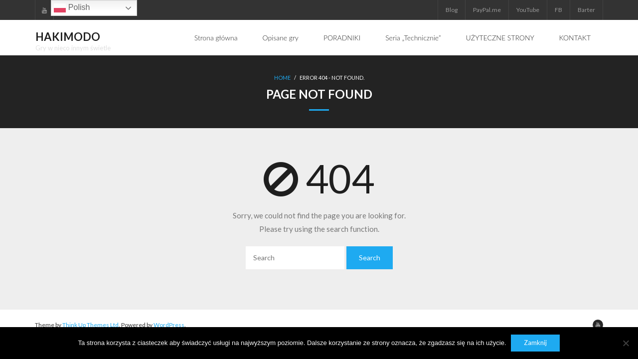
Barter (586, 9)
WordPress (169, 324)
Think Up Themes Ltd (90, 324)
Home (282, 77)
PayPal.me (487, 9)
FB (558, 9)
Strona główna (216, 37)
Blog (452, 9)
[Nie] (626, 343)
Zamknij (535, 343)
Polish (72, 8)
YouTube (527, 9)
